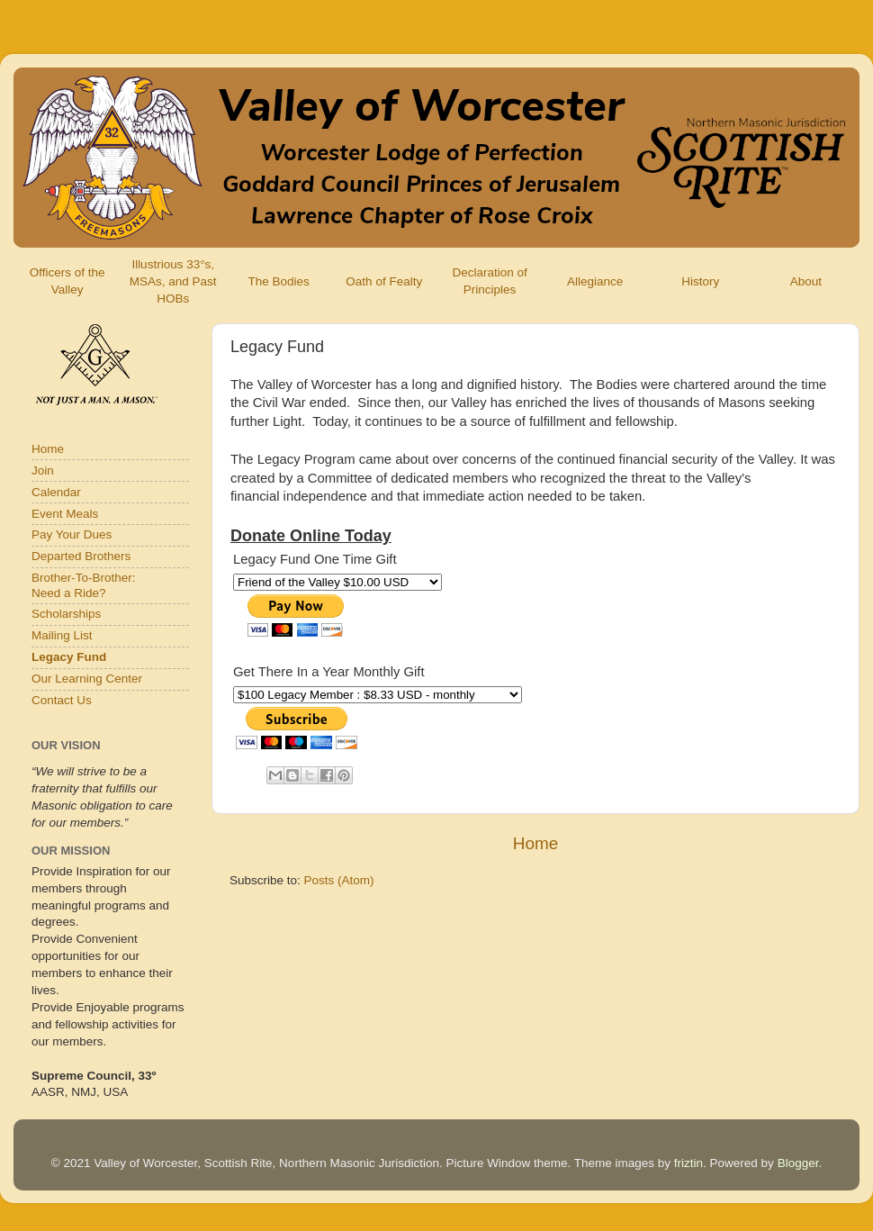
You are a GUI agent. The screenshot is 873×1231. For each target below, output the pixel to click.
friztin (688, 1163)
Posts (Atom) (339, 880)
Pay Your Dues (72, 534)
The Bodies (278, 281)
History (700, 281)
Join (43, 470)
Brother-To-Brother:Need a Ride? (84, 585)
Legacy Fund (69, 657)
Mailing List (62, 635)
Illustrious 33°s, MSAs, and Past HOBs (173, 281)
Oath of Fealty (384, 281)
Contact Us (62, 700)
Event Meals (65, 513)
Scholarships (66, 613)
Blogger (798, 1163)
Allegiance (595, 281)
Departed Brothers (81, 556)
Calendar (56, 492)
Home (535, 843)
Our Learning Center (87, 678)
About (806, 281)
